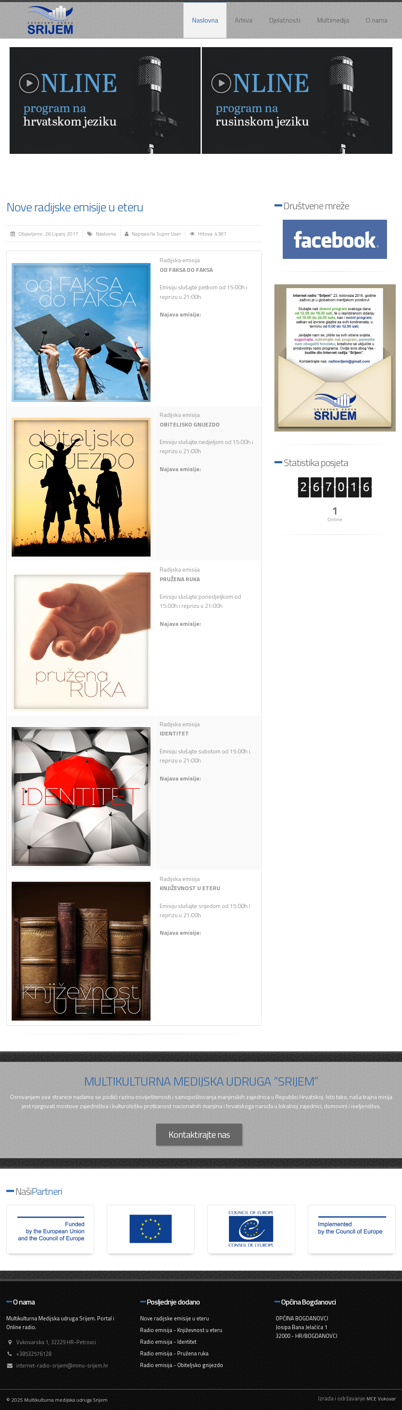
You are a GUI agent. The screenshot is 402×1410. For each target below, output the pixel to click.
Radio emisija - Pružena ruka (174, 1353)
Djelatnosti (284, 20)
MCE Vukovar (381, 1398)
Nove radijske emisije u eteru (74, 206)
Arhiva (243, 20)
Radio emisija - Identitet (168, 1341)
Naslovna (205, 20)
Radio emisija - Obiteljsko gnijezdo (181, 1365)
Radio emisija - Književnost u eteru (181, 1330)
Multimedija (333, 20)
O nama (376, 20)
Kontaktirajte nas (199, 1134)
